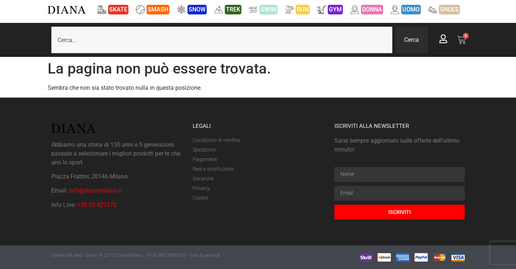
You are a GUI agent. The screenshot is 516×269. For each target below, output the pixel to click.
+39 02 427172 (97, 204)
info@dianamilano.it (95, 190)
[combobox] (221, 40)
